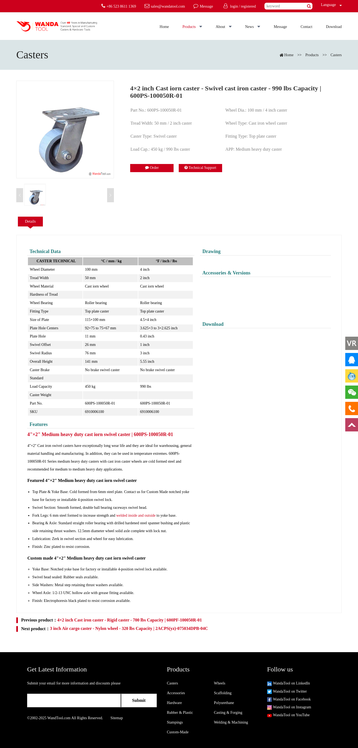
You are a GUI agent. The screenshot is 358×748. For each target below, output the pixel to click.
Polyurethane (224, 703)
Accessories (176, 693)
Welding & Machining (231, 722)
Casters (336, 55)
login (234, 6)
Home (164, 27)
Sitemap (116, 718)
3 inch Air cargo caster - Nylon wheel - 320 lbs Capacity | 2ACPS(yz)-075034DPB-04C (129, 628)
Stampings (175, 722)
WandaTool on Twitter (287, 691)
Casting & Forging (228, 713)
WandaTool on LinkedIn (288, 683)
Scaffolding (223, 693)
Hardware (174, 703)
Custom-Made (177, 732)
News (252, 27)
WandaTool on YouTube (288, 715)
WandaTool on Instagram (289, 707)
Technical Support (200, 168)
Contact (306, 27)
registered (248, 6)
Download (334, 27)
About (224, 27)
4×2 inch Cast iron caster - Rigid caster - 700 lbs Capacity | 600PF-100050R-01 (129, 620)
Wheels (219, 683)
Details (30, 221)
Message (280, 27)
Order (152, 168)
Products (192, 27)
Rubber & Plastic (180, 713)
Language (327, 5)
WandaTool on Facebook (289, 699)
